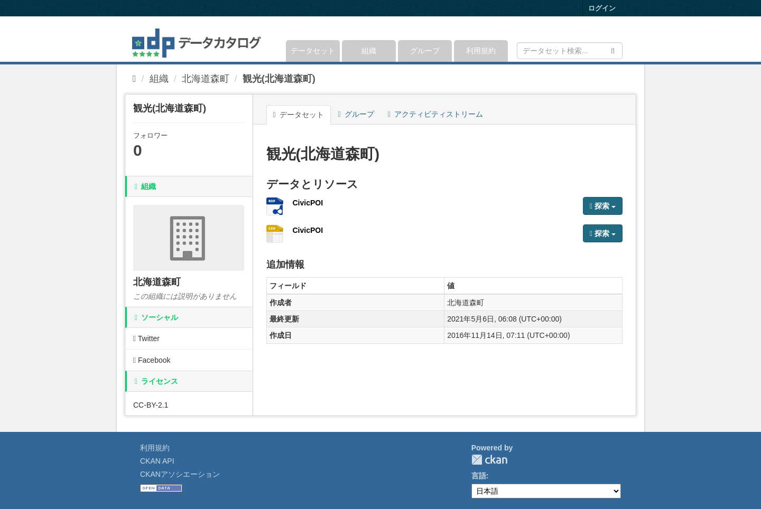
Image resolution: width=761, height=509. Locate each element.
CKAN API (157, 461)
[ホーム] (134, 78)
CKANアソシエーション (180, 474)
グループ (425, 50)
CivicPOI (308, 203)
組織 (368, 50)
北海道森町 (205, 78)
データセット (313, 50)
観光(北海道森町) (279, 78)
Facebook (152, 360)
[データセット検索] (570, 50)
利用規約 (481, 50)
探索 (603, 206)
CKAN (489, 459)
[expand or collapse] (622, 39)
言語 (478, 476)
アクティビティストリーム (435, 114)
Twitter (146, 338)
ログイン (602, 8)
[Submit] (612, 49)
